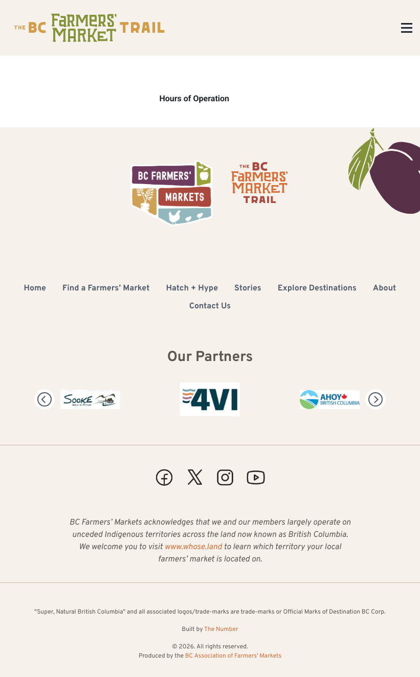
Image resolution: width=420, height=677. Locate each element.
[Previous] (44, 399)
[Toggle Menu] (406, 28)
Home (35, 289)
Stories (247, 289)
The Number (221, 629)
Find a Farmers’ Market (105, 289)
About (384, 289)
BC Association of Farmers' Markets (233, 656)
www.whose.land (193, 548)
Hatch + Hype (192, 289)
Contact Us (210, 307)
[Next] (375, 399)
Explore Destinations (317, 289)
